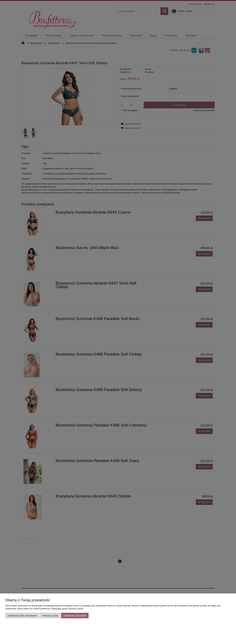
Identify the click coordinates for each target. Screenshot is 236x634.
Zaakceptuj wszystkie (74, 615)
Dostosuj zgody (50, 615)
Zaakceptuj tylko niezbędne (22, 615)
